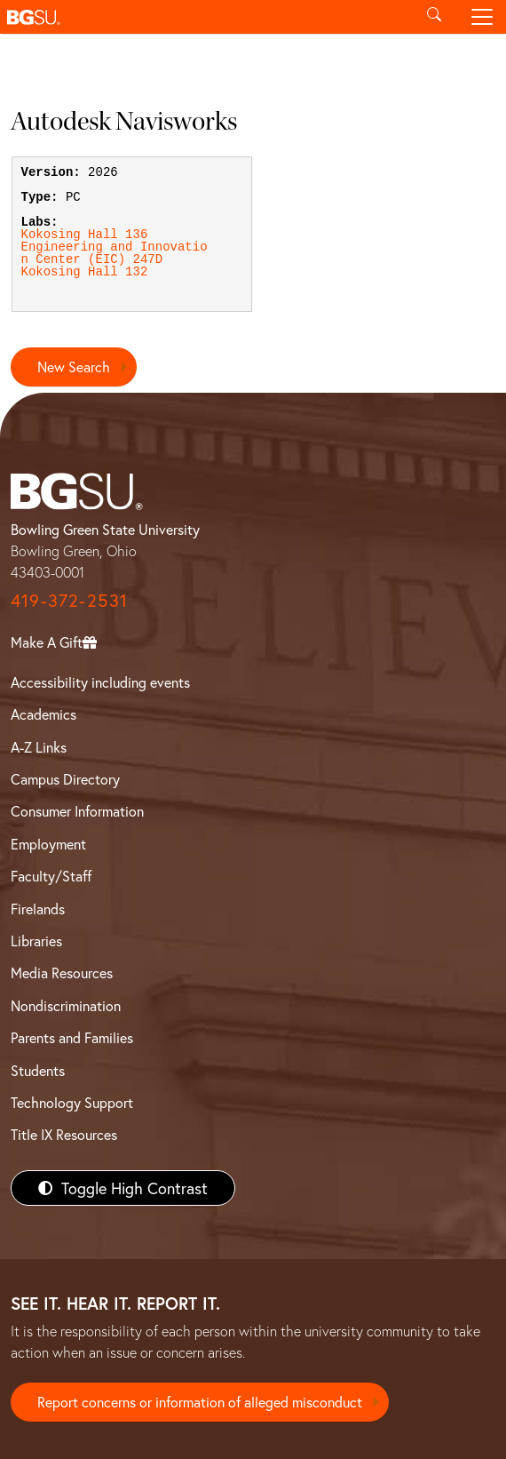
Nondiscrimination (66, 1005)
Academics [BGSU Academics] (43, 714)
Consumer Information (77, 810)
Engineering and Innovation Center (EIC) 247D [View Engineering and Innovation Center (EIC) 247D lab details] (114, 253)
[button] (205, 17)
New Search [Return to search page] (73, 366)
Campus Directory (65, 778)
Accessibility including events (100, 682)
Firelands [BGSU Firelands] (38, 908)
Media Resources (62, 972)
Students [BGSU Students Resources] (38, 1070)
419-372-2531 (69, 600)
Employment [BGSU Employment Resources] (48, 843)
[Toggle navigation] (482, 17)
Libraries (36, 940)
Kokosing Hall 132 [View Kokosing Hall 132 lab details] (84, 272)
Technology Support (72, 1102)
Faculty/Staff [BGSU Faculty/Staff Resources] (51, 875)
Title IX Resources (64, 1134)
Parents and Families (72, 1037)
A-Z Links (39, 746)
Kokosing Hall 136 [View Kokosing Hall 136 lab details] (84, 234)
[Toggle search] (434, 17)
